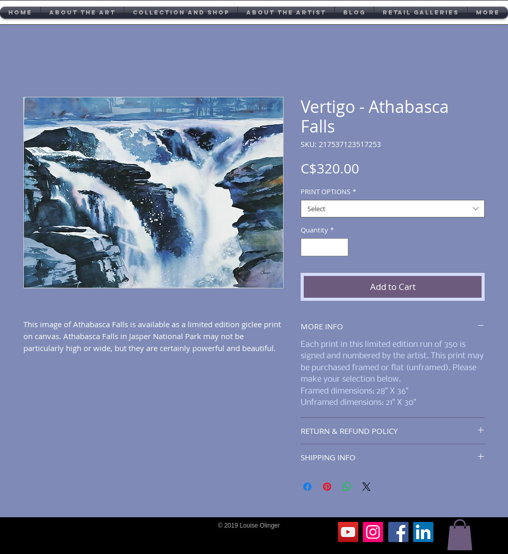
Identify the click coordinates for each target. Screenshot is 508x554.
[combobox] (393, 208)
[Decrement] (308, 247)
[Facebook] (398, 532)
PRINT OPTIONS (328, 191)
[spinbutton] (325, 247)
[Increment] (341, 247)
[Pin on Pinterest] (327, 486)
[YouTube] (348, 532)
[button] (460, 534)
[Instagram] (373, 532)
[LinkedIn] (423, 532)
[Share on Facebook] (307, 486)
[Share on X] (366, 486)
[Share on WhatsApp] (347, 486)
